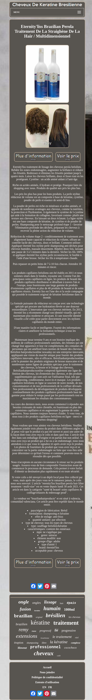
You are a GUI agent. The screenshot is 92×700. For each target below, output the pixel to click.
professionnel (45, 647)
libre (44, 642)
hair (61, 603)
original (39, 617)
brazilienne (45, 638)
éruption (18, 642)
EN (44, 687)
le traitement (62, 637)
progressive (69, 630)
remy (23, 629)
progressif (45, 630)
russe (34, 631)
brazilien (21, 624)
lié (56, 630)
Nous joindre (47, 672)
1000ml (69, 609)
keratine (37, 611)
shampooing (32, 643)
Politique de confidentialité (47, 677)
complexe (75, 643)
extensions (26, 636)
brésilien (55, 615)
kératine (40, 622)
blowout (22, 647)
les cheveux (74, 617)
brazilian (23, 615)
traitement (66, 623)
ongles (36, 603)
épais (71, 603)
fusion (25, 609)
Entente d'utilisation (47, 682)
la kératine (58, 642)
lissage (50, 602)
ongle (23, 602)
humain (52, 608)
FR (50, 687)
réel (77, 637)
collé (58, 656)
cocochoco (70, 647)
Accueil (47, 667)
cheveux (43, 653)
